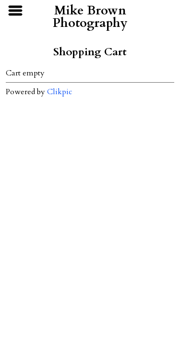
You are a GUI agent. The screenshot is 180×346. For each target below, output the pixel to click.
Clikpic (59, 91)
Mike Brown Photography (90, 16)
